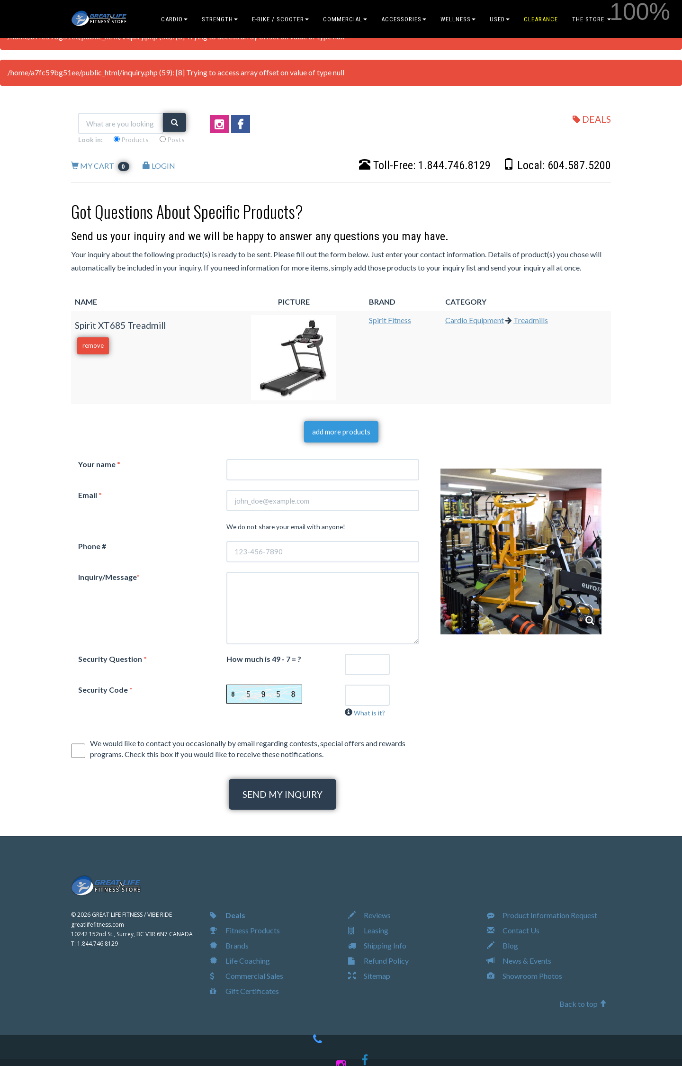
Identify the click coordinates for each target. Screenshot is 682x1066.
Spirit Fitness (390, 320)
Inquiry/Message (109, 576)
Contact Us (513, 930)
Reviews (369, 915)
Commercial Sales (246, 975)
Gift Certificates (244, 990)
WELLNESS (458, 19)
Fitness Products (245, 930)
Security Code (105, 689)
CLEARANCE (541, 19)
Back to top (583, 1003)
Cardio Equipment (474, 320)
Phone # (92, 546)
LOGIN (159, 165)
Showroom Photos (524, 975)
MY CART (100, 165)
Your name (99, 464)
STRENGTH (220, 19)
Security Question (112, 658)
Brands (229, 945)
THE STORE (591, 19)
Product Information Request (542, 915)
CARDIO (174, 19)
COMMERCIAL (345, 19)
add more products (341, 431)
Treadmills (530, 320)
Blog (502, 945)
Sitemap (369, 975)
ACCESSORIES (403, 19)
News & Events (519, 960)
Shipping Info (377, 945)
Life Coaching (240, 960)
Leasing (368, 930)
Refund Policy (378, 960)
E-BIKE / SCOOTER (280, 19)
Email (90, 494)
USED (500, 19)
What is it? (369, 713)
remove (93, 345)
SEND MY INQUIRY (282, 794)
